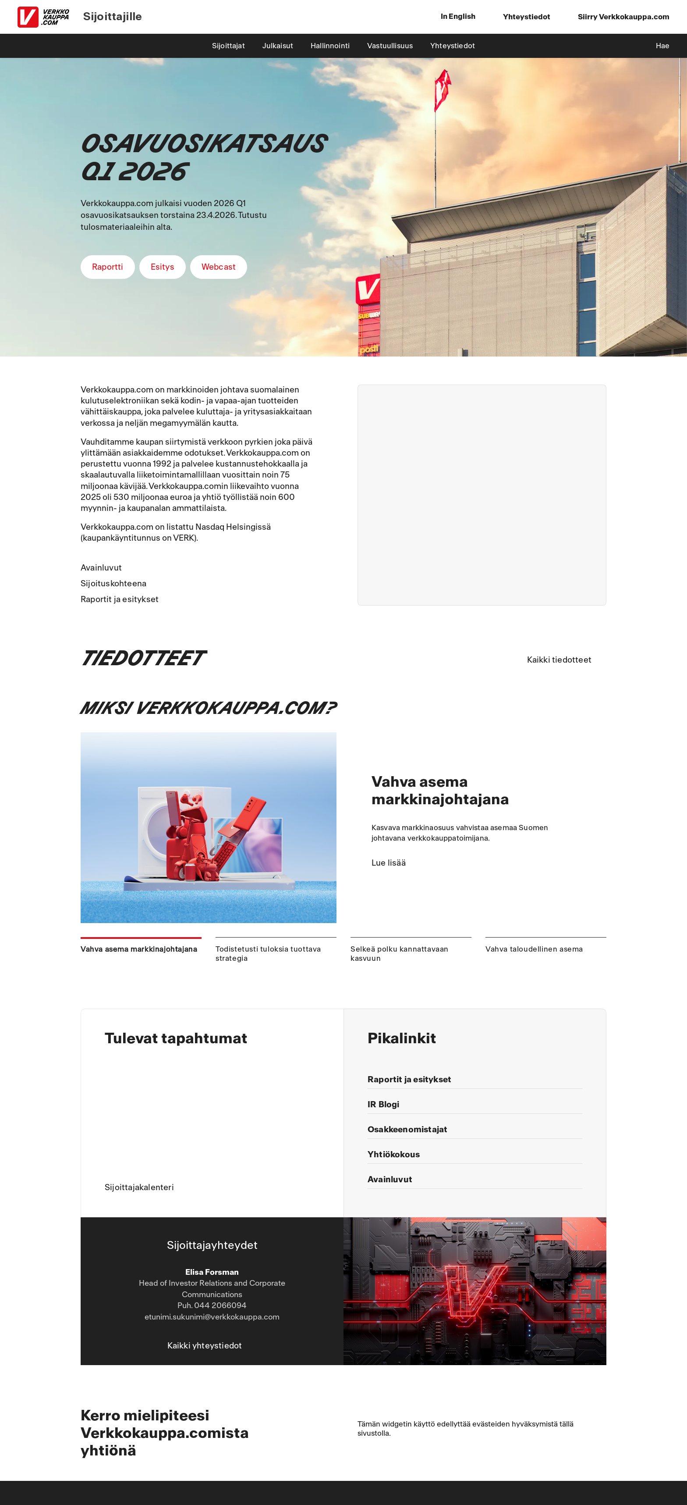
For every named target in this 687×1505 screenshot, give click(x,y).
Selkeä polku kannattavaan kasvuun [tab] (400, 953)
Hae (662, 46)
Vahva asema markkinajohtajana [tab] (139, 949)
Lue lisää (389, 863)
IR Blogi (384, 1105)
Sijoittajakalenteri (139, 1187)
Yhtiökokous (394, 1155)
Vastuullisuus (390, 46)
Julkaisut (277, 46)
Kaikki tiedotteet (559, 660)
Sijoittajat (228, 46)
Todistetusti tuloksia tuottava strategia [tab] (268, 953)
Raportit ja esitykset (120, 599)
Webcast (219, 267)
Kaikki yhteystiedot (204, 1346)
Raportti (108, 267)
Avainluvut (101, 568)
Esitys (162, 267)
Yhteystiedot (452, 46)
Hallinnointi (330, 46)
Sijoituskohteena (113, 584)
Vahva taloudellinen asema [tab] (534, 949)
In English (458, 16)
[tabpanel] (343, 827)
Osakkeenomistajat (407, 1130)
